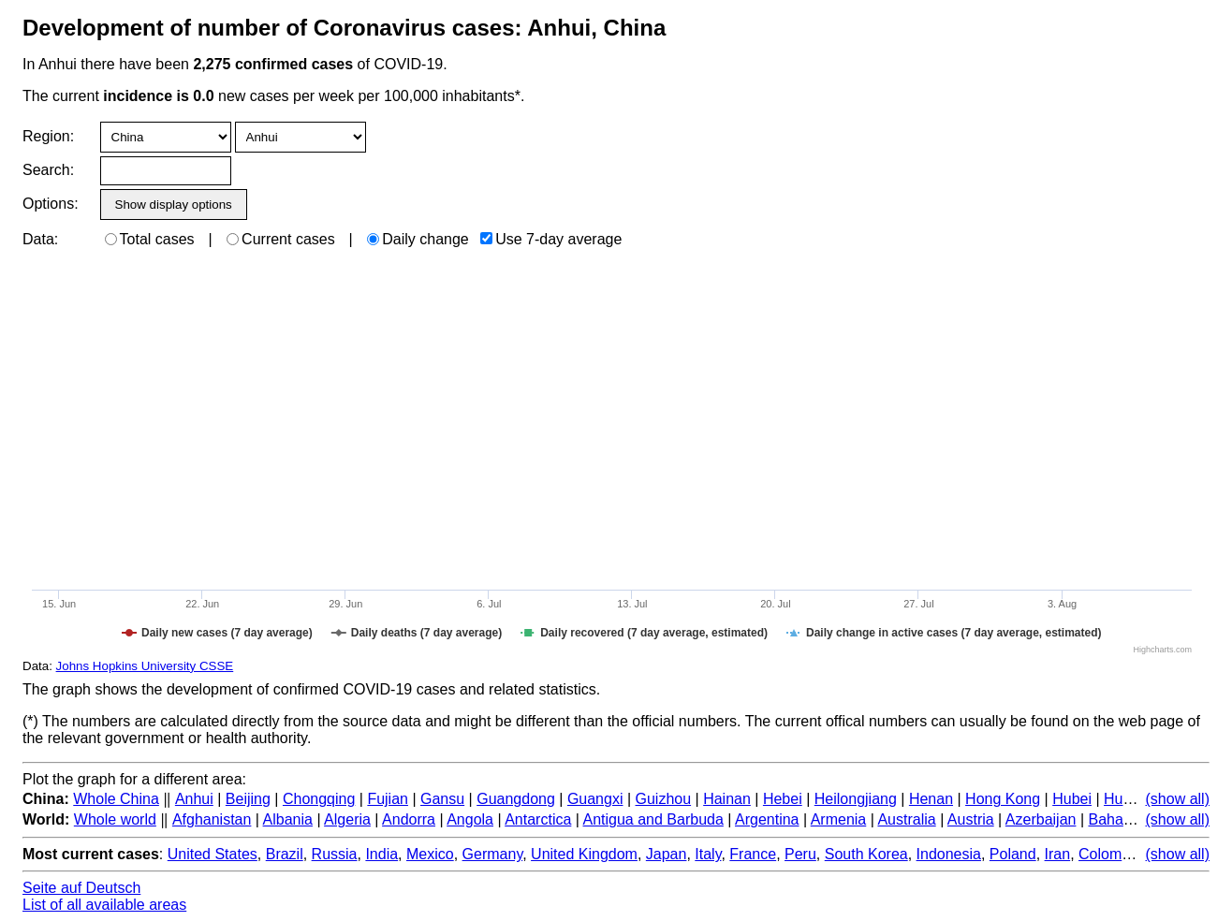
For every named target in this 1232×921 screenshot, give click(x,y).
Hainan (727, 799)
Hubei (1072, 799)
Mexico (430, 854)
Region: (48, 136)
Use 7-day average (551, 239)
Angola (470, 819)
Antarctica (538, 819)
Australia (906, 819)
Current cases (281, 239)
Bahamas (1119, 819)
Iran (1058, 854)
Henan (931, 799)
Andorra (408, 819)
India (381, 854)
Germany (492, 854)
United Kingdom (584, 854)
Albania (288, 819)
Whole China (116, 799)
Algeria (347, 819)
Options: (50, 204)
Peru (800, 854)
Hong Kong (1002, 799)
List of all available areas (104, 905)
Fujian (387, 799)
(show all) (1178, 799)
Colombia (1110, 854)
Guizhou (664, 799)
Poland (1013, 854)
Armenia (839, 819)
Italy (708, 854)
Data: (40, 239)
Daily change (418, 239)
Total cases (150, 239)
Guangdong (516, 799)
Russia (335, 854)
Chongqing (319, 799)
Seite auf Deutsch (81, 888)
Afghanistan (212, 819)
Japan (666, 854)
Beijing (248, 799)
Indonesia (949, 854)
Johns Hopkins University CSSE (145, 666)
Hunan (1126, 799)
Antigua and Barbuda (653, 819)
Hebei (782, 799)
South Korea (866, 854)
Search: (48, 170)
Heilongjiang (855, 799)
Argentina (767, 819)
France (752, 854)
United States (212, 854)
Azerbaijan (1041, 819)
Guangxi (595, 799)
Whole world (115, 819)
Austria (970, 819)
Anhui (194, 799)
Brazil (284, 854)
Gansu (442, 799)
